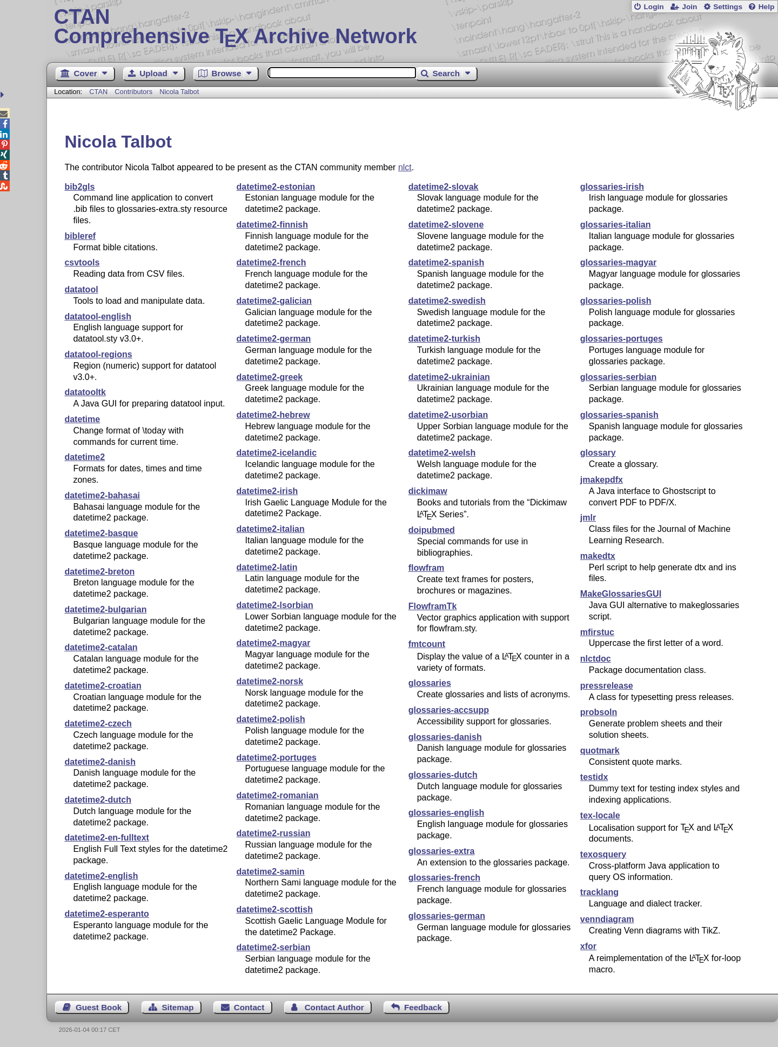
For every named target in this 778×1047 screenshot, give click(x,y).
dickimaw (427, 491)
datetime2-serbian (274, 947)
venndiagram (607, 919)
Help (767, 7)
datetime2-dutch (97, 799)
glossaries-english (446, 812)
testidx (594, 777)
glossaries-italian (615, 224)
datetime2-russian (274, 833)
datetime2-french (271, 262)
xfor (588, 946)
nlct (405, 167)
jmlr (588, 517)
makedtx (597, 556)
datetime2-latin (267, 567)
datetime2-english (101, 876)
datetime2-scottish (275, 909)
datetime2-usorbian (448, 414)
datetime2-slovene (446, 224)
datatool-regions (98, 354)
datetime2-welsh (441, 452)
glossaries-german (446, 916)
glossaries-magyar (618, 262)
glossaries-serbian (618, 377)
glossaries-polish (616, 300)
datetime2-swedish (447, 300)
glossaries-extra (441, 851)
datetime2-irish (267, 491)
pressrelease (606, 685)
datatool (81, 289)
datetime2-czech (98, 723)
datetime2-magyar (274, 643)
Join (689, 7)
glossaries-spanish (619, 414)
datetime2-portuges (277, 757)
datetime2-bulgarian (105, 609)
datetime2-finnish (272, 224)
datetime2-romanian (278, 795)
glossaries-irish (612, 186)
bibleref (80, 236)
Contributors (133, 92)
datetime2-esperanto (106, 913)
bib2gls (79, 186)
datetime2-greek (270, 377)
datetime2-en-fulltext (106, 837)
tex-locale (600, 815)
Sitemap (177, 1007)
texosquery (603, 854)
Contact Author (334, 1007)
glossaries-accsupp (448, 710)
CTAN (98, 92)
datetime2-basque (101, 533)
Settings (727, 7)
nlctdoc (595, 658)
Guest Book (99, 1007)
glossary (598, 452)
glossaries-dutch (443, 774)
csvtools (81, 262)
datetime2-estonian (276, 186)
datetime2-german (274, 338)
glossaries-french (444, 877)
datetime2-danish (100, 761)
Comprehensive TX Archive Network (412, 27)
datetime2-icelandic (277, 452)
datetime (82, 419)
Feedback (423, 1007)
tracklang (599, 892)
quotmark (600, 750)
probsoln (598, 712)
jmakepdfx (601, 479)
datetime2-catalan (100, 647)
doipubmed (431, 530)
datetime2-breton (99, 571)
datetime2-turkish (444, 338)
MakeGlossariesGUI (620, 593)
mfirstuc (597, 632)
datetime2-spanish (446, 262)
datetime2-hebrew (273, 414)
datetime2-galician (274, 300)
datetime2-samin (271, 871)
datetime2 (84, 457)
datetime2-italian (271, 528)
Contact (249, 1007)
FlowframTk (432, 606)
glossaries (429, 683)
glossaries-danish (445, 737)
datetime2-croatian (102, 685)
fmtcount (426, 644)
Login (653, 7)
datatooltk (84, 392)
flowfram (426, 567)
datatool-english (97, 316)
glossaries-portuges (621, 338)
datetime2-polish (271, 719)
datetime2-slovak (443, 186)
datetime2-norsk (270, 681)
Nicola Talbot (179, 92)
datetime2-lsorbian (275, 605)
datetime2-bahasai (102, 495)
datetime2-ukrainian (449, 377)
